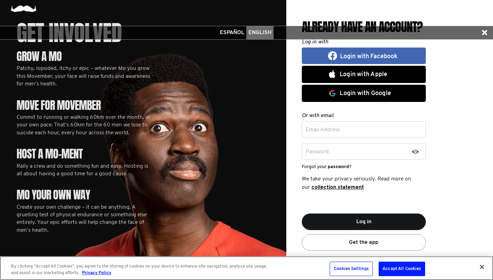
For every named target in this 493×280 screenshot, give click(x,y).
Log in (363, 222)
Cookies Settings (351, 269)
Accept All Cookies (401, 269)
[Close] (482, 266)
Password (317, 152)
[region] (246, 268)
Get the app (363, 242)
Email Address (323, 130)
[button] (484, 32)
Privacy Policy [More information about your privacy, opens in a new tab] (96, 273)
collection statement (337, 187)
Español (232, 32)
